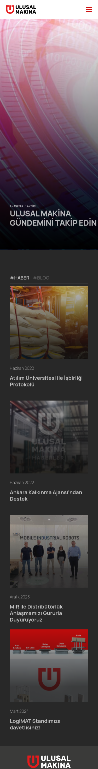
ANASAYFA (16, 213)
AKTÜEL (32, 213)
